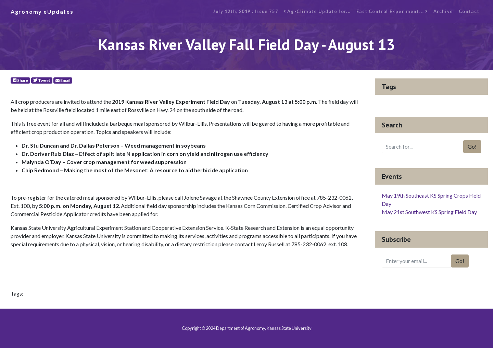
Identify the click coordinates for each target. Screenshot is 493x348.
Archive (443, 11)
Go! (472, 146)
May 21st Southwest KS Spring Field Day (429, 212)
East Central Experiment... (392, 11)
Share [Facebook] (20, 80)
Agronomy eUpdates (42, 11)
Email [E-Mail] (62, 80)
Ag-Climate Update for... (317, 11)
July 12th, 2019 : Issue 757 (245, 11)
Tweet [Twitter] (41, 80)
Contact (469, 11)
